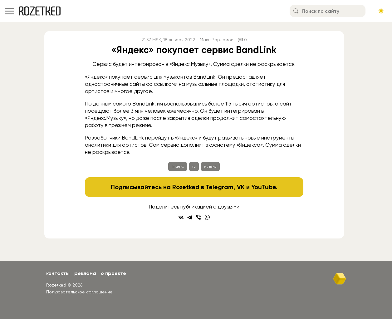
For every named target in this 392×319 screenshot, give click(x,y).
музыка (210, 166)
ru (194, 166)
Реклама (85, 273)
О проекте (113, 273)
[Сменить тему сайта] (381, 11)
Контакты (58, 273)
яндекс (177, 166)
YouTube (263, 187)
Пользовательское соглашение (79, 291)
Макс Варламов (216, 39)
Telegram (219, 187)
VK (241, 187)
